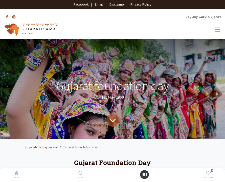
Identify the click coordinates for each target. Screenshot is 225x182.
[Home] (16, 173)
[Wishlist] (208, 173)
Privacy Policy (139, 4)
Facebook (82, 4)
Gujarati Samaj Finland (41, 147)
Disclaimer (116, 4)
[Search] (80, 173)
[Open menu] (145, 175)
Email (99, 4)
